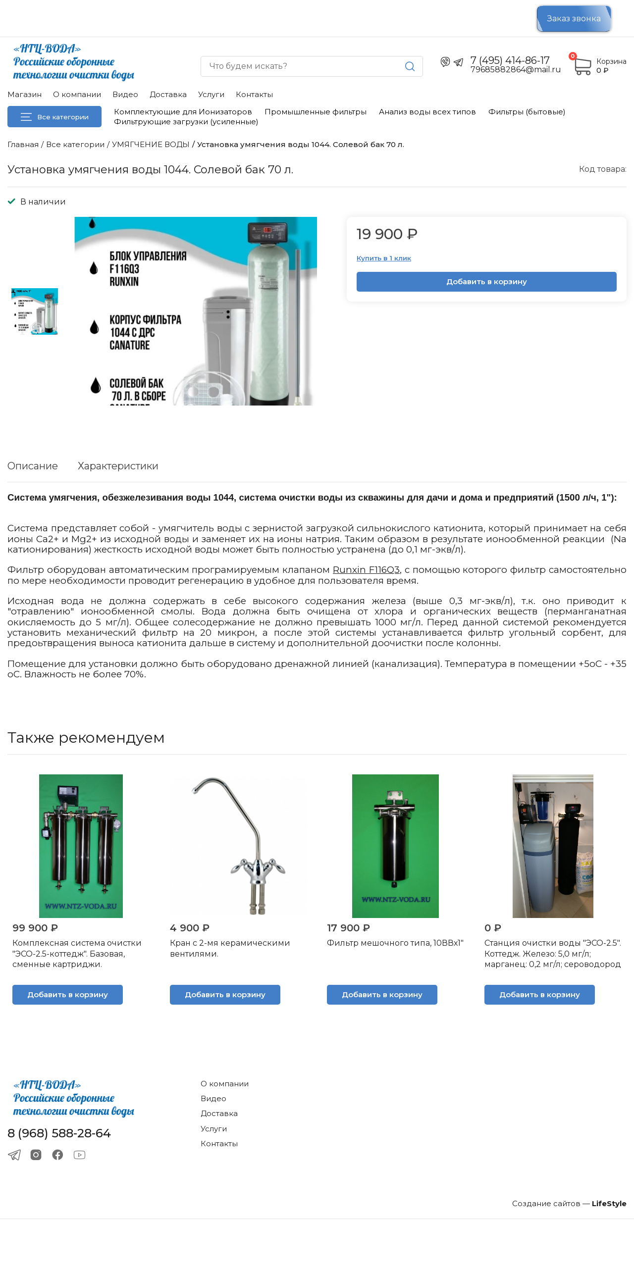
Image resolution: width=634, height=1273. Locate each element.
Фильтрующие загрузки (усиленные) (186, 121)
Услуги (211, 94)
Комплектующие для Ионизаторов (183, 111)
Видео (125, 94)
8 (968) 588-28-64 (59, 1133)
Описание (32, 466)
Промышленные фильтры (315, 111)
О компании (77, 94)
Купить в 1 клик (384, 258)
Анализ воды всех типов (427, 111)
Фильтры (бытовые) (527, 111)
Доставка (168, 94)
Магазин (24, 94)
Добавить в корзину (486, 281)
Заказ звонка (574, 18)
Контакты (254, 94)
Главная (23, 144)
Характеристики (118, 466)
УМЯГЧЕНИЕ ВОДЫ (151, 144)
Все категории (55, 117)
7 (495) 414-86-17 (510, 60)
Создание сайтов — (569, 1203)
